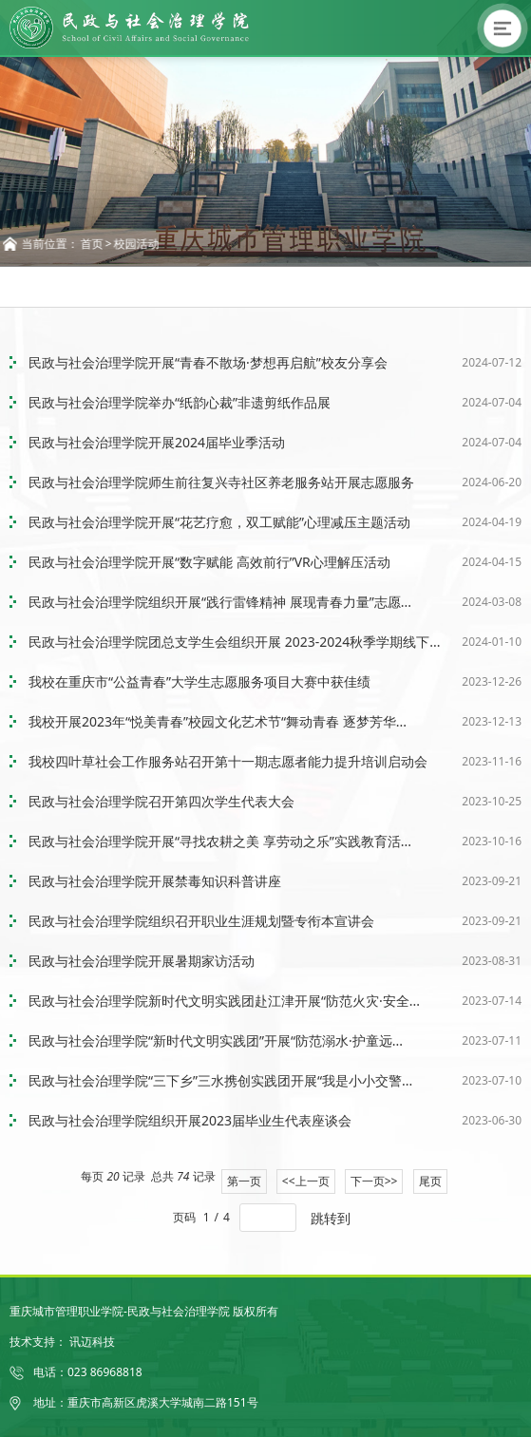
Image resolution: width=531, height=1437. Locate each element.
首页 (95, 244)
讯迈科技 (92, 1341)
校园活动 (139, 244)
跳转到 (332, 1218)
